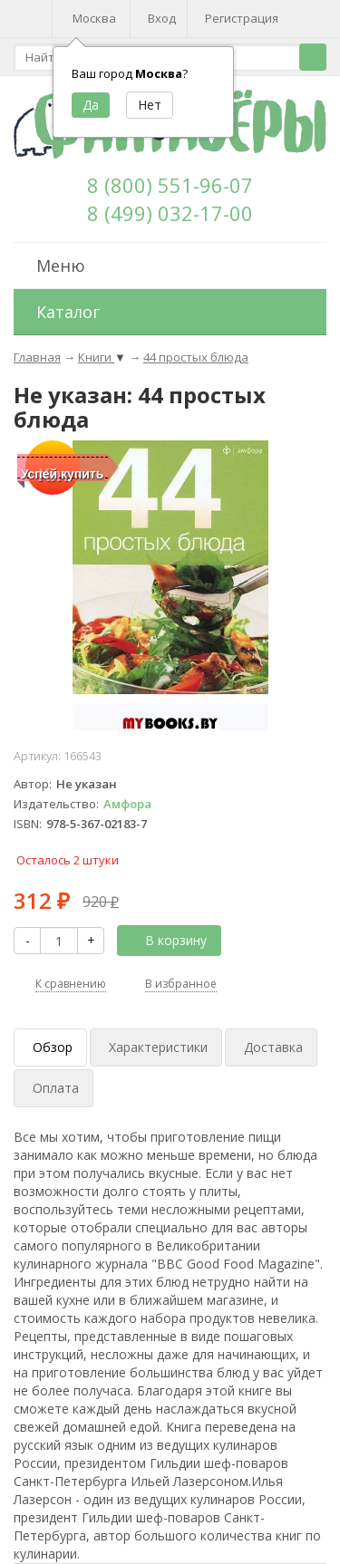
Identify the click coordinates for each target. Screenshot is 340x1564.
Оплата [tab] (56, 1087)
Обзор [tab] (53, 1047)
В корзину (166, 940)
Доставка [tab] (273, 1047)
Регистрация (241, 18)
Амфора (127, 804)
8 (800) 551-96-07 (170, 184)
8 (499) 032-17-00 (170, 213)
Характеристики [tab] (158, 1047)
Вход (162, 18)
